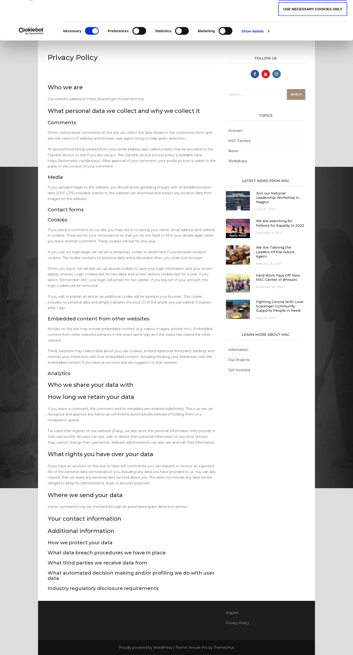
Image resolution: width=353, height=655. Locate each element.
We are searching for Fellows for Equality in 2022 (280, 223)
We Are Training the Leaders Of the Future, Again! (275, 251)
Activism (235, 131)
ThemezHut (224, 647)
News (233, 151)
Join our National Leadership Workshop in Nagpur (277, 197)
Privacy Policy (237, 623)
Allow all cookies (313, 12)
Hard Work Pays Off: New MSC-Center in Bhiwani (278, 277)
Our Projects (238, 360)
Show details (253, 65)
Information (238, 350)
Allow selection (312, 28)
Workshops (237, 161)
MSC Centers (239, 141)
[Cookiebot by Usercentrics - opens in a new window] (31, 65)
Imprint (232, 613)
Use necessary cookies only (312, 43)
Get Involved (239, 370)
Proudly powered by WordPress (145, 647)
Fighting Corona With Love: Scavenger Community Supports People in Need (280, 306)
